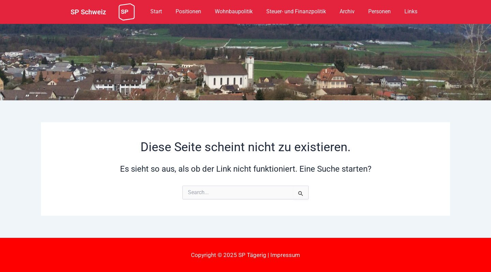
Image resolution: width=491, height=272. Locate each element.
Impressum (285, 255)
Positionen (188, 11)
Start (156, 11)
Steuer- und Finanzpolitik (296, 11)
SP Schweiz (88, 12)
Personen (379, 11)
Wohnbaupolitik (234, 11)
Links (410, 11)
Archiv (347, 11)
